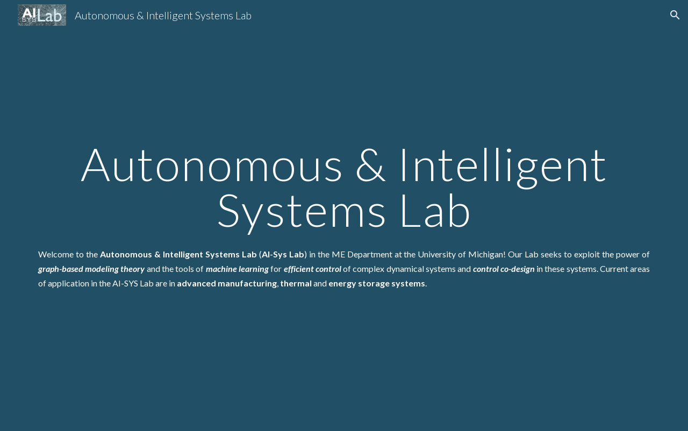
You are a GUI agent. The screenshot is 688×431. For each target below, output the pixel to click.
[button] (675, 15)
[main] (344, 186)
